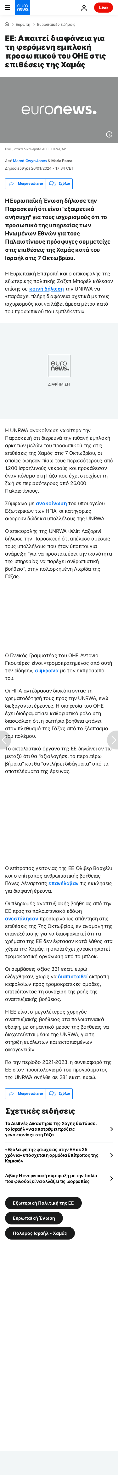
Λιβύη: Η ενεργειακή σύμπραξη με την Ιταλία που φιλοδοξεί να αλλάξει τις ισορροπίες (51, 1178)
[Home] (7, 24)
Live (103, 7)
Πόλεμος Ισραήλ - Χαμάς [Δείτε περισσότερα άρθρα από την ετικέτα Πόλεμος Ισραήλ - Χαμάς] (40, 1232)
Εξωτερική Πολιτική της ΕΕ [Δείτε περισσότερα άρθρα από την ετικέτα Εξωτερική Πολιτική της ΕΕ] (43, 1202)
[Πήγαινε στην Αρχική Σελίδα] (22, 7)
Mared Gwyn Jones (30, 160)
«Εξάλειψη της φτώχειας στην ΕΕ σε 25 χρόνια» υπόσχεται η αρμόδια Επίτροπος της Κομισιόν (51, 1155)
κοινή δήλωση (46, 288)
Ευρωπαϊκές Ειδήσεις (56, 24)
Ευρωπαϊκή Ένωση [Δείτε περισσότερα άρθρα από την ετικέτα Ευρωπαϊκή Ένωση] (34, 1217)
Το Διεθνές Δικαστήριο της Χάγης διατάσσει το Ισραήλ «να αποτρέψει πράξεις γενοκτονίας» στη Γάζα (51, 1129)
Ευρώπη (23, 24)
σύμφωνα (47, 670)
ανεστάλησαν (21, 918)
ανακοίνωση (51, 503)
